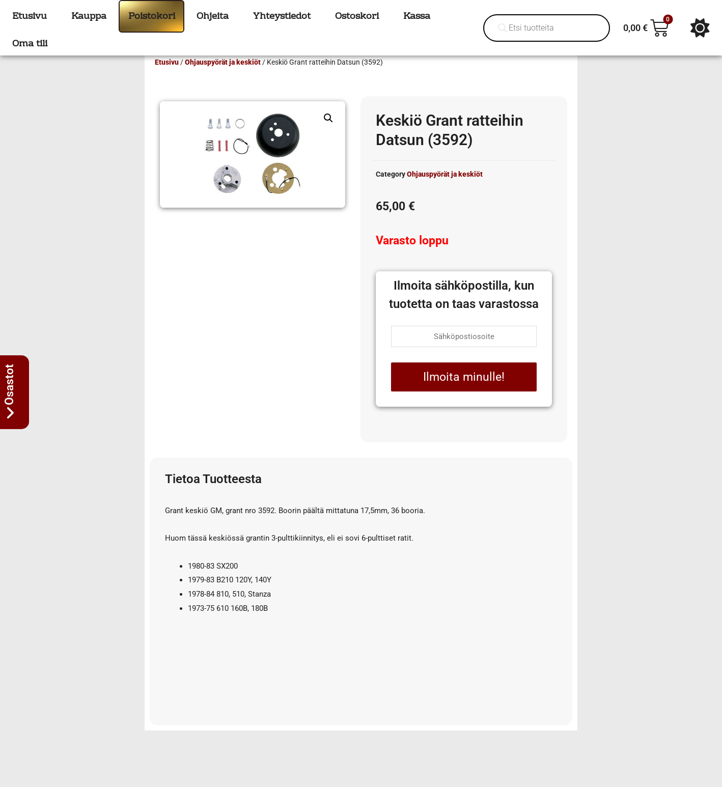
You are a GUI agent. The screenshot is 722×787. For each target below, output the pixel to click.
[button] (328, 133)
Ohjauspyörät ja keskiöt (223, 77)
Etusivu (167, 77)
